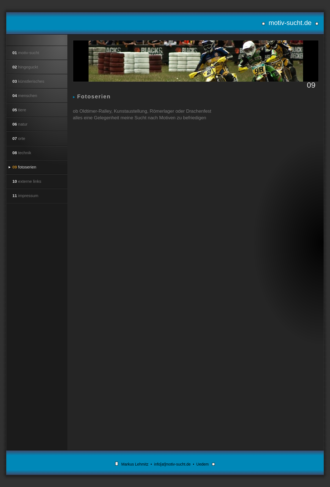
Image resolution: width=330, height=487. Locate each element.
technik (21, 152)
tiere (19, 109)
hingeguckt (25, 67)
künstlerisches (28, 81)
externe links (26, 181)
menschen (24, 95)
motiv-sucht (25, 52)
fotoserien (24, 167)
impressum (25, 195)
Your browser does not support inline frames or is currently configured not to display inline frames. (195, 277)
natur (20, 124)
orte (18, 138)
